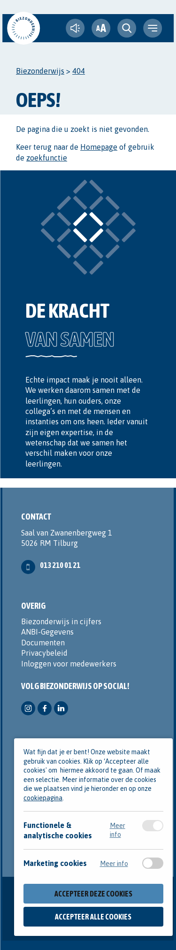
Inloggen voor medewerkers (68, 663)
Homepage (98, 147)
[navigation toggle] (152, 28)
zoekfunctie (46, 157)
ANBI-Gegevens (47, 632)
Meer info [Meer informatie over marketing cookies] (114, 863)
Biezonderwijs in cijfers (61, 621)
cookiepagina (42, 798)
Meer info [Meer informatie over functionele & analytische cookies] (117, 829)
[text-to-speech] (75, 28)
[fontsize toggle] (101, 28)
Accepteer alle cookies (93, 916)
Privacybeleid (44, 653)
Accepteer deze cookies (93, 893)
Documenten (43, 642)
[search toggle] (126, 28)
